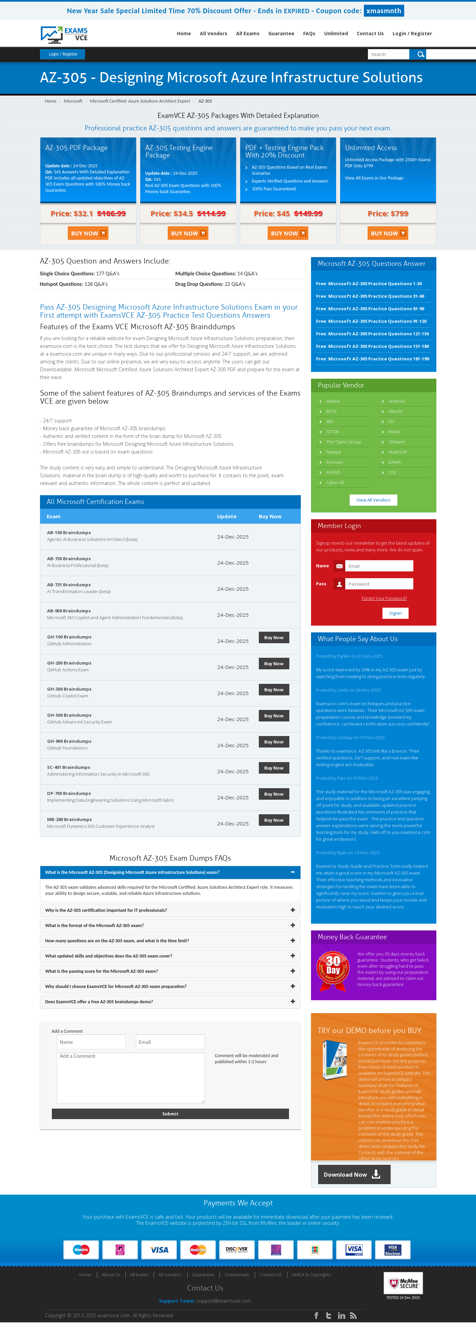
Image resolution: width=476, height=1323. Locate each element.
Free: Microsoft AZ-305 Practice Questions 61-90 (370, 309)
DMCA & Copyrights (311, 1275)
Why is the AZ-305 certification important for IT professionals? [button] (106, 910)
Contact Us (370, 33)
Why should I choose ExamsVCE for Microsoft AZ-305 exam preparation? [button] (116, 986)
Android (397, 401)
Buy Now (275, 637)
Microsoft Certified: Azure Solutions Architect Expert (140, 101)
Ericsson (334, 462)
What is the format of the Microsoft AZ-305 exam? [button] (94, 925)
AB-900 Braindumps (69, 611)
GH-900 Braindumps (69, 741)
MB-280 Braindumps (69, 819)
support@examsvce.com (223, 1301)
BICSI (331, 411)
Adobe (333, 401)
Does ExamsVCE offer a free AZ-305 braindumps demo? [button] (99, 1002)
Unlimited (336, 33)
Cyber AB (335, 482)
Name (322, 566)
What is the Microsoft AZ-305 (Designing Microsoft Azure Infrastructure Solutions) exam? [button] (132, 872)
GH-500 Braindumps (69, 715)
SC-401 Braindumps (68, 767)
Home (184, 33)
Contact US (271, 1275)
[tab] (170, 872)
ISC (392, 421)
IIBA (330, 421)
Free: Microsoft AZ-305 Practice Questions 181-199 (372, 359)
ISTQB (332, 431)
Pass (321, 584)
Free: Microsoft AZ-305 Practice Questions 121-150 (372, 334)
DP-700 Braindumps (69, 793)
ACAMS (333, 472)
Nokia (394, 431)
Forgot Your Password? (402, 598)
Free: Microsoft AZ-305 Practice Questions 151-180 (372, 346)
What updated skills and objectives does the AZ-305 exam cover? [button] (108, 956)
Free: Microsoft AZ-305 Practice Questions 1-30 (369, 283)
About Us (111, 1275)
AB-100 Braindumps (69, 532)
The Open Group (343, 442)
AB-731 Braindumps (69, 585)
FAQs (309, 33)
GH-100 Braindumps (69, 637)
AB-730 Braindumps (69, 558)
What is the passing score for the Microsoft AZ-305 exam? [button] (101, 971)
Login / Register (412, 33)
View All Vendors (373, 500)
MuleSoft (398, 452)
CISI (392, 472)
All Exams (248, 33)
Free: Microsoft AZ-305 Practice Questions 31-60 (370, 296)
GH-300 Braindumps (69, 689)
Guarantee (281, 33)
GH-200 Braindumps (69, 663)
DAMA (395, 462)
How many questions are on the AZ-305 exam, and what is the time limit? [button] (117, 941)
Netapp (333, 452)
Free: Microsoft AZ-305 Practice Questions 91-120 (371, 321)
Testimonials (236, 1275)
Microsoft (73, 101)
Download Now (355, 1175)
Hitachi (395, 411)
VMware (397, 442)
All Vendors (213, 33)
